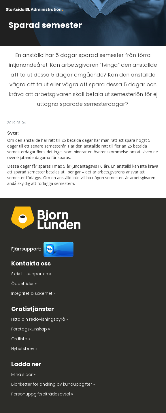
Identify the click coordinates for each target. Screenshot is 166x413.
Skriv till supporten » (31, 274)
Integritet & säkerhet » (33, 293)
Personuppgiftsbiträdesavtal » (42, 394)
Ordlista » (20, 339)
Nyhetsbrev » (24, 348)
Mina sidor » (23, 374)
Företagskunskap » (30, 329)
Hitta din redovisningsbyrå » (39, 319)
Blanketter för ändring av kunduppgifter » (53, 384)
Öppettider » (24, 283)
